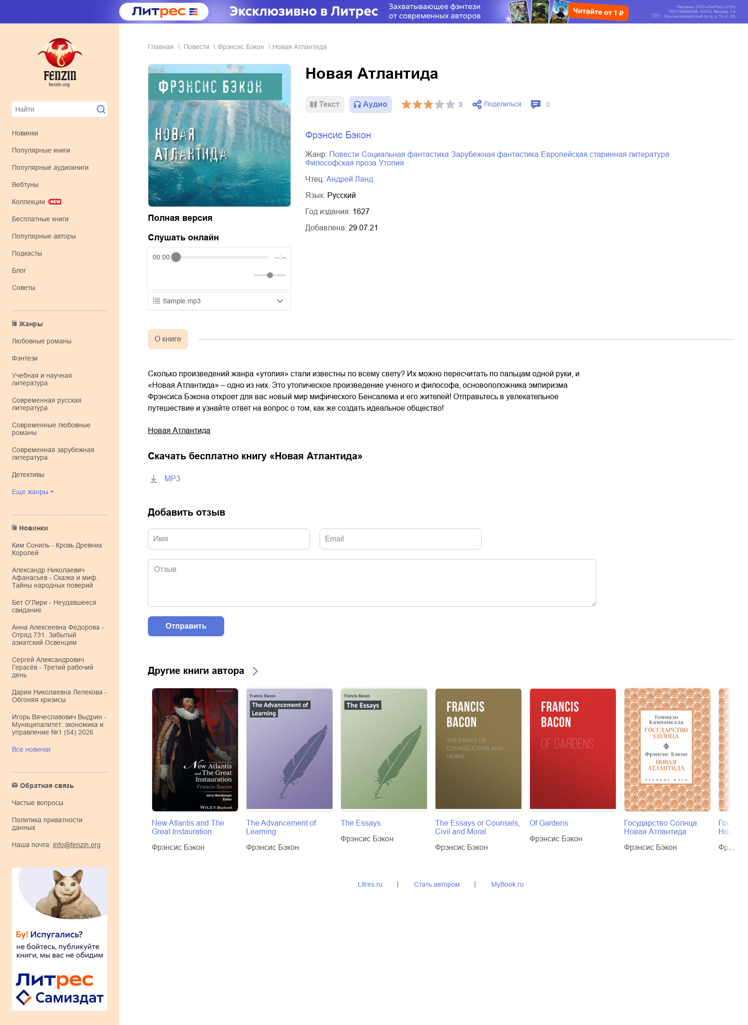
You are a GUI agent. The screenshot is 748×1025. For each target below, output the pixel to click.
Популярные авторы (44, 236)
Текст (329, 104)
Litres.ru (370, 884)
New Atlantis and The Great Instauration (188, 827)
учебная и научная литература (42, 379)
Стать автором (437, 884)
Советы (23, 287)
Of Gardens (549, 823)
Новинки (25, 133)
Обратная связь (47, 785)
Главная (161, 47)
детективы (28, 474)
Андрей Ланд (349, 179)
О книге (168, 339)
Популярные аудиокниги (50, 167)
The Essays (361, 823)
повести (196, 47)
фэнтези (25, 358)
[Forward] (204, 275)
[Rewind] (162, 275)
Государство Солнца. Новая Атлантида (661, 827)
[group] (219, 269)
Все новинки (31, 749)
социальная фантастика (405, 154)
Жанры (31, 324)
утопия (391, 163)
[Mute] (245, 275)
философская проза (340, 163)
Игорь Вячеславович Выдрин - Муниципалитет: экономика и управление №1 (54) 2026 (59, 724)
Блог (19, 270)
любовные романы (42, 341)
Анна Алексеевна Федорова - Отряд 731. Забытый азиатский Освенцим (58, 634)
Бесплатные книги (40, 219)
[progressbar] (222, 257)
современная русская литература (47, 404)
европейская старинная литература (605, 154)
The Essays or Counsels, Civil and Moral (477, 827)
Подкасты (27, 253)
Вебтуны (25, 184)
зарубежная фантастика (495, 154)
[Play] (183, 275)
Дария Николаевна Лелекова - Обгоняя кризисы (59, 696)
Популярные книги (41, 150)
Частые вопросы (37, 803)
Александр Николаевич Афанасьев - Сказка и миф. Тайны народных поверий (55, 577)
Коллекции (28, 202)
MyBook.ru (507, 884)
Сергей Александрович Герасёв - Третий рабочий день (53, 667)
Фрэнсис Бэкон (241, 47)
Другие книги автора (196, 670)
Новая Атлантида (179, 430)
